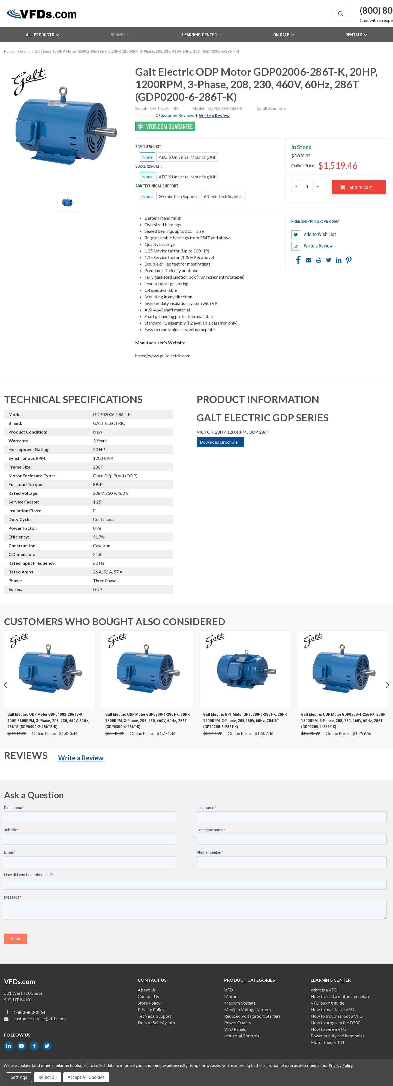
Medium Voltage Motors (247, 1009)
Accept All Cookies (86, 1077)
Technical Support (154, 1016)
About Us (147, 989)
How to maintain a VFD (332, 1009)
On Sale (283, 34)
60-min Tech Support (223, 196)
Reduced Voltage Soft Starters (252, 1016)
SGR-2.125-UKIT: (149, 166)
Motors (231, 996)
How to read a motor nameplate (340, 996)
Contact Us (148, 996)
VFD (228, 989)
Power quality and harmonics (337, 1035)
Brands (120, 34)
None (147, 157)
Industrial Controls (241, 1035)
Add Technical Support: (157, 186)
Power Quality (237, 1022)
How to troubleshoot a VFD (337, 1016)
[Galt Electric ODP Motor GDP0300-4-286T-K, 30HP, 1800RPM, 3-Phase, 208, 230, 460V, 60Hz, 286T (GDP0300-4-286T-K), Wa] (147, 669)
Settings (19, 1077)
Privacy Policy (151, 1009)
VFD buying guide (327, 1002)
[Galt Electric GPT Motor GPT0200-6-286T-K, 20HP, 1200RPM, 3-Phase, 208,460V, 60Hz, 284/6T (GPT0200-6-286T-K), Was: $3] (245, 669)
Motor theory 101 (327, 1042)
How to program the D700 (335, 1022)
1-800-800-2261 (30, 1012)
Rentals (356, 34)
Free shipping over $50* (315, 221)
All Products (42, 34)
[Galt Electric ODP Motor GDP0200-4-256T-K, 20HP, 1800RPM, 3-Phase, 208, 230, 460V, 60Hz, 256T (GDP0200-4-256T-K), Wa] (343, 669)
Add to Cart (361, 187)
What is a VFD (324, 989)
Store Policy (149, 1002)
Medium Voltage (240, 1002)
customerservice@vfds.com (40, 1018)
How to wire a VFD (328, 1029)
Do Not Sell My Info (156, 1022)
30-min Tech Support (178, 196)
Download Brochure (219, 442)
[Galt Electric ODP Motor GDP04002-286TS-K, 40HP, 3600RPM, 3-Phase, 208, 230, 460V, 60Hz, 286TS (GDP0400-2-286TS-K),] (49, 669)
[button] (212, 115)
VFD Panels (235, 1029)
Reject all (47, 1077)
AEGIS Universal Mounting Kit (187, 157)
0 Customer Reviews (175, 115)
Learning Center (201, 34)
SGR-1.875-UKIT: (149, 147)
